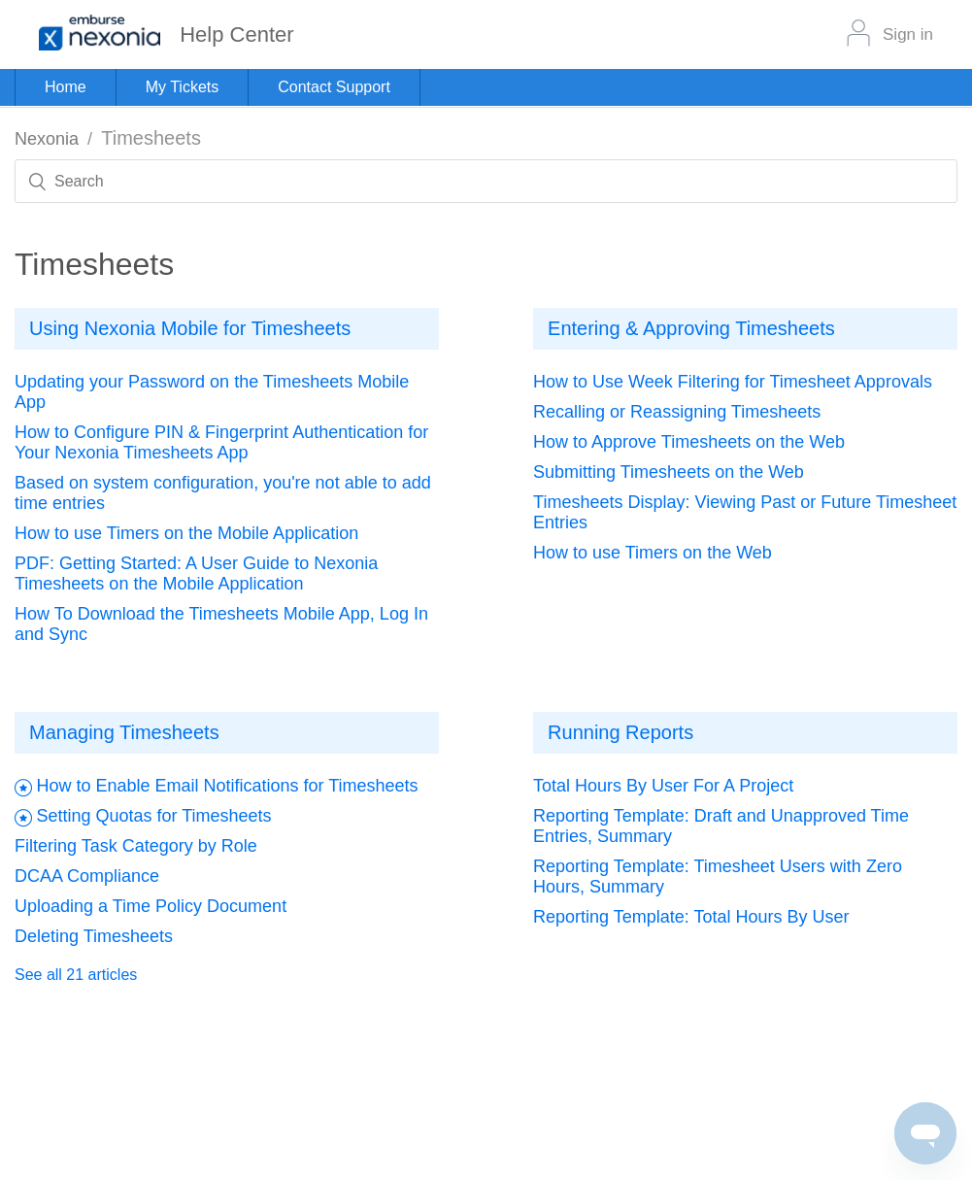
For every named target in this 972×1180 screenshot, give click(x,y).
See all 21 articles (76, 974)
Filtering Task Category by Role (136, 846)
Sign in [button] (908, 34)
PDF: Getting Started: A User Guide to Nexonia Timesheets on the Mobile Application (196, 573)
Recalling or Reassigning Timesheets (677, 411)
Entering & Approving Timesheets (691, 328)
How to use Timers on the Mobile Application (186, 533)
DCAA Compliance (87, 876)
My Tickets (182, 87)
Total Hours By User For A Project (663, 785)
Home (65, 87)
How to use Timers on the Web (652, 552)
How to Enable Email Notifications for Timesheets (227, 785)
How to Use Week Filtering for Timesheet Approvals (732, 381)
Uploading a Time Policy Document (150, 906)
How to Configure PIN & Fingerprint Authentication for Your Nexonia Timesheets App (221, 442)
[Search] (486, 181)
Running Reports (620, 732)
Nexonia (47, 139)
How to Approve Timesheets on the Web (689, 442)
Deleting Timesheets (94, 936)
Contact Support (334, 87)
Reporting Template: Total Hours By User (691, 917)
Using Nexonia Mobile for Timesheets (190, 328)
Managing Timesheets (124, 732)
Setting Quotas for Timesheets (153, 816)
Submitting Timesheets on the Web (668, 472)
